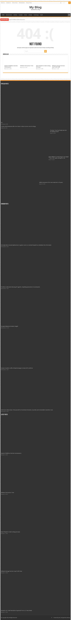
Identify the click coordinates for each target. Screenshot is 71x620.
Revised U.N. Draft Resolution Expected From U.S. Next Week (16, 610)
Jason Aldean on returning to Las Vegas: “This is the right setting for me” (59, 157)
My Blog (35, 7)
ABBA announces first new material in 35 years (51, 182)
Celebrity (15, 14)
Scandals (20, 14)
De (1, 122)
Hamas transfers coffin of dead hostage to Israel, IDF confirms (17, 368)
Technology (36, 14)
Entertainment (9, 14)
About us (3, 2)
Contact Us (8, 2)
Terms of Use (14, 2)
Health (41, 14)
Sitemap (68, 617)
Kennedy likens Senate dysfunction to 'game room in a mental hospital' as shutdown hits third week (26, 245)
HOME (3, 14)
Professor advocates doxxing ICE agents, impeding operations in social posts (20, 287)
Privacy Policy (29, 2)
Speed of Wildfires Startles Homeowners (17, 19)
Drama (25, 14)
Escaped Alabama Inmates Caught (9, 326)
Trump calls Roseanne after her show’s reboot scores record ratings (18, 126)
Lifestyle (30, 14)
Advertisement (22, 2)
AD (59, 617)
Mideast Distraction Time (26, 65)
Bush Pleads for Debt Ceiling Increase (10, 532)
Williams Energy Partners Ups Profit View (58, 66)
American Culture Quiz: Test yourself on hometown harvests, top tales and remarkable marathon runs (27, 410)
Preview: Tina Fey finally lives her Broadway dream (58, 131)
